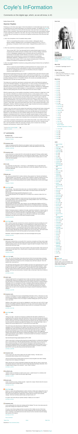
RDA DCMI (58, 196)
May (58, 117)
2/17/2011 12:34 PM (10, 290)
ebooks (57, 190)
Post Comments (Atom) (14, 422)
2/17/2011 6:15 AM (9, 273)
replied (46, 28)
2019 (57, 88)
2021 (57, 84)
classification (58, 188)
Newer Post (6, 420)
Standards (58, 180)
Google (57, 193)
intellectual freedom (58, 175)
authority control (59, 186)
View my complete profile (60, 266)
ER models (58, 202)
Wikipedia (58, 225)
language (58, 248)
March (58, 121)
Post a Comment (9, 417)
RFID (57, 239)
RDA (57, 153)
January (59, 128)
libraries (57, 205)
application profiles (58, 243)
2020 (57, 86)
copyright (58, 159)
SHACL (57, 241)
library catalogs (59, 144)
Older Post (47, 420)
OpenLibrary (58, 195)
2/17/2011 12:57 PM (10, 308)
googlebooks (58, 146)
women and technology (58, 163)
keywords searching (58, 246)
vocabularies (58, 224)
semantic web (59, 168)
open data (58, 220)
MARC (57, 158)
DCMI (57, 191)
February (59, 123)
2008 (57, 134)
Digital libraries (59, 165)
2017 (57, 92)
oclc (8, 128)
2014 (57, 97)
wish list (57, 212)
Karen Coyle (8, 187)
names (57, 229)
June (58, 115)
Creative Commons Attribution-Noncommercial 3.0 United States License (64, 60)
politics (57, 252)
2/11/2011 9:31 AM (9, 159)
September (59, 110)
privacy (57, 231)
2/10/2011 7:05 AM (9, 139)
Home (27, 420)
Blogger (50, 430)
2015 (57, 95)
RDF (57, 154)
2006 (57, 138)
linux (57, 251)
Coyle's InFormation (28, 7)
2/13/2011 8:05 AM (9, 217)
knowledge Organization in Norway (64, 126)
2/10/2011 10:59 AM (10, 148)
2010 (57, 131)
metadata (58, 161)
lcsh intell (58, 249)
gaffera (41, 430)
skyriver (10, 128)
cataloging (58, 150)
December (59, 104)
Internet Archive (59, 213)
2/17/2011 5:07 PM (9, 385)
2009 (57, 132)
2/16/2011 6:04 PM (9, 252)
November (59, 106)
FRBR (57, 148)
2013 (57, 99)
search (57, 208)
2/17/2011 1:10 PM (9, 367)
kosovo (57, 201)
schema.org (58, 207)
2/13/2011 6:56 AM (9, 170)
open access (58, 178)
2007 (57, 136)
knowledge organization (58, 228)
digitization (58, 170)
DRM (57, 234)
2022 (57, 83)
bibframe (58, 176)
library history (59, 219)
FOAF (57, 236)
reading (57, 222)
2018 (57, 90)
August (59, 112)
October (59, 108)
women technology (58, 184)
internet (57, 181)
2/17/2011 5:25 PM (9, 399)
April (58, 119)
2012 (57, 101)
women (57, 233)
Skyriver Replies (60, 124)
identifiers (58, 204)
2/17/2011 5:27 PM (9, 414)
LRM (57, 237)
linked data (58, 151)
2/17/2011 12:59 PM (10, 348)
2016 (57, 94)
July (58, 113)
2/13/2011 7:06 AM (9, 183)
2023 (57, 81)
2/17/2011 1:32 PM (9, 376)
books (57, 172)
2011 (57, 103)
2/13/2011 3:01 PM (9, 235)
